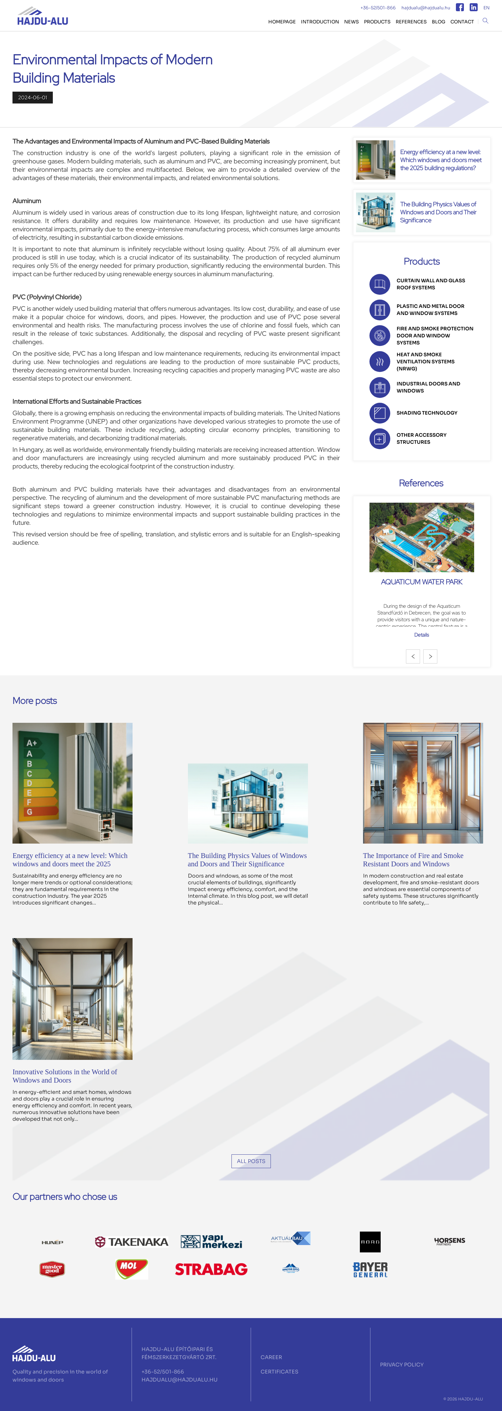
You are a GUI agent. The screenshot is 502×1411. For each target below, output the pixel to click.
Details (421, 634)
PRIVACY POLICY (402, 1364)
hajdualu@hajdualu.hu (425, 8)
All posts (251, 1161)
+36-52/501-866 (378, 8)
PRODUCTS (377, 22)
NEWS (351, 22)
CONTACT (462, 22)
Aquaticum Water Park (421, 582)
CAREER (271, 1357)
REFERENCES (411, 22)
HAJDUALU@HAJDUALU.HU (180, 1379)
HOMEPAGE (282, 22)
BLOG (438, 22)
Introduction (320, 22)
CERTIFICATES (279, 1371)
